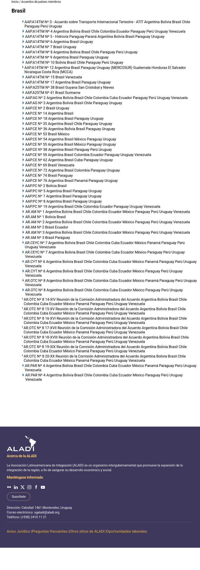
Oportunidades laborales (126, 531)
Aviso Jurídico (18, 531)
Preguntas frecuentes (49, 531)
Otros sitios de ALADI (87, 531)
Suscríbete (19, 496)
